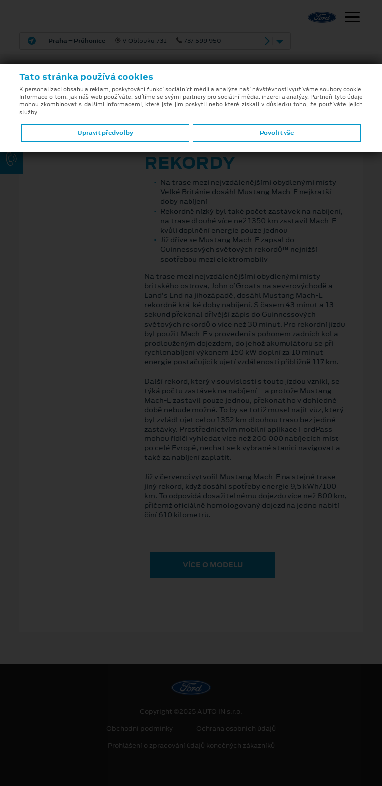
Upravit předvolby (105, 133)
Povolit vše (277, 133)
